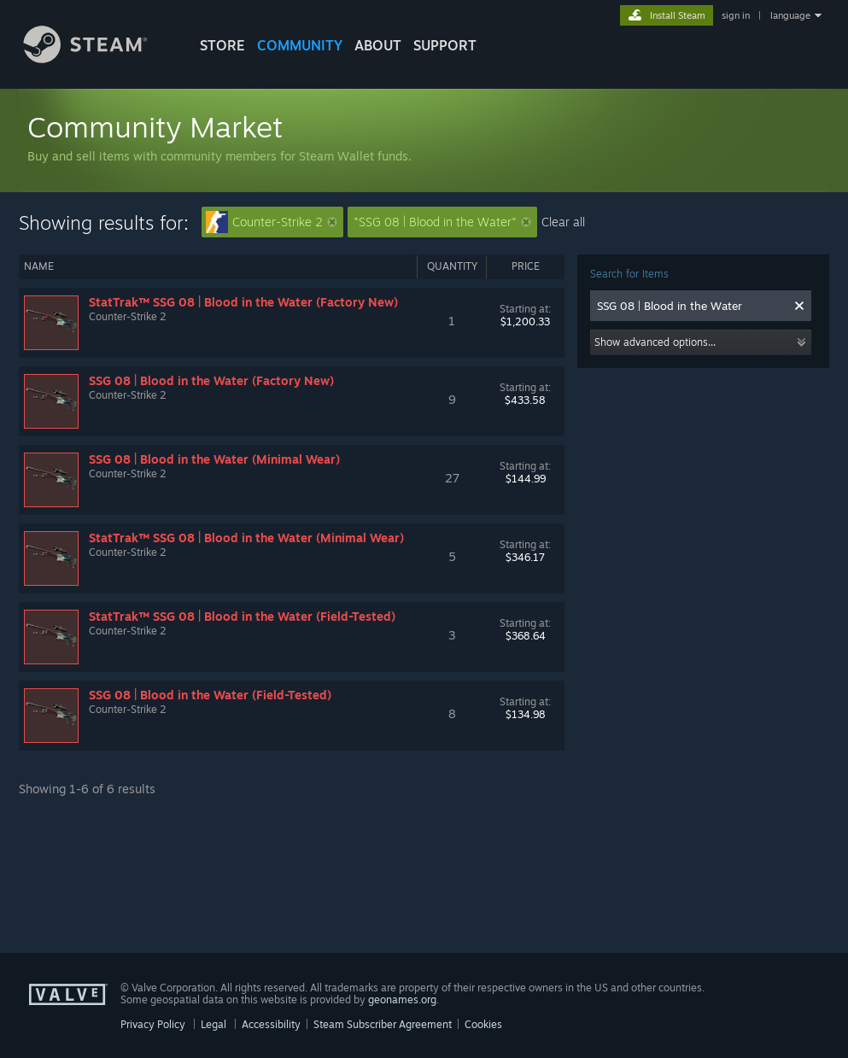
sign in (736, 15)
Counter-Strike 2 (271, 222)
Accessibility (271, 1024)
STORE (222, 45)
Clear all (563, 221)
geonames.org (402, 999)
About (377, 45)
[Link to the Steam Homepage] (98, 58)
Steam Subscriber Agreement (382, 1024)
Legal (213, 1024)
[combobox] (692, 305)
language (790, 15)
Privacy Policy (152, 1024)
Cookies (483, 1024)
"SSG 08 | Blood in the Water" (442, 221)
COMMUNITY (299, 45)
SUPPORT (445, 45)
